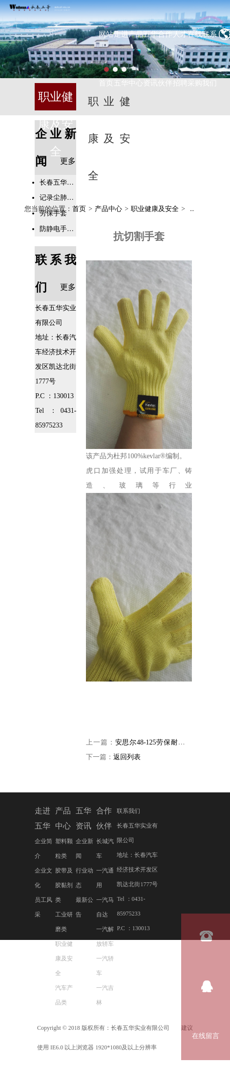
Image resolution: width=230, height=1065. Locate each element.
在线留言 (205, 1036)
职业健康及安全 (155, 209)
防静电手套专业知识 (58, 229)
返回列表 (127, 757)
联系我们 (128, 811)
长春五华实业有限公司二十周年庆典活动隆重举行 (58, 182)
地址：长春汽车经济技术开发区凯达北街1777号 (137, 870)
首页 (79, 209)
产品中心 (108, 209)
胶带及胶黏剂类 (64, 886)
